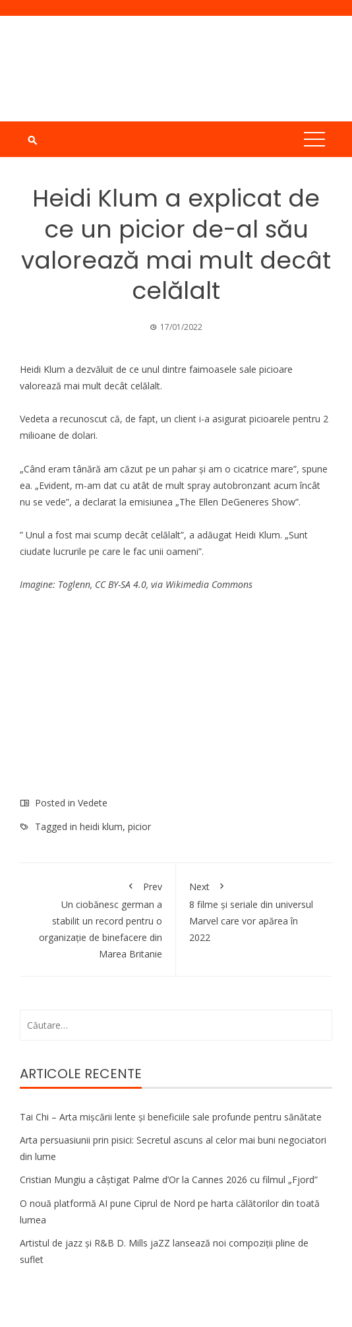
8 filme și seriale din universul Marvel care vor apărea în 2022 (254, 910)
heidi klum (101, 826)
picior (139, 826)
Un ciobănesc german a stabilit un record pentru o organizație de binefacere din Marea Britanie (97, 918)
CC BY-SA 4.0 (120, 584)
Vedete (92, 802)
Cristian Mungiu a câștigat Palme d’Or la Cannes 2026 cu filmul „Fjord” (169, 1179)
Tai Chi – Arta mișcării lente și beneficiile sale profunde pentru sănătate (171, 1117)
